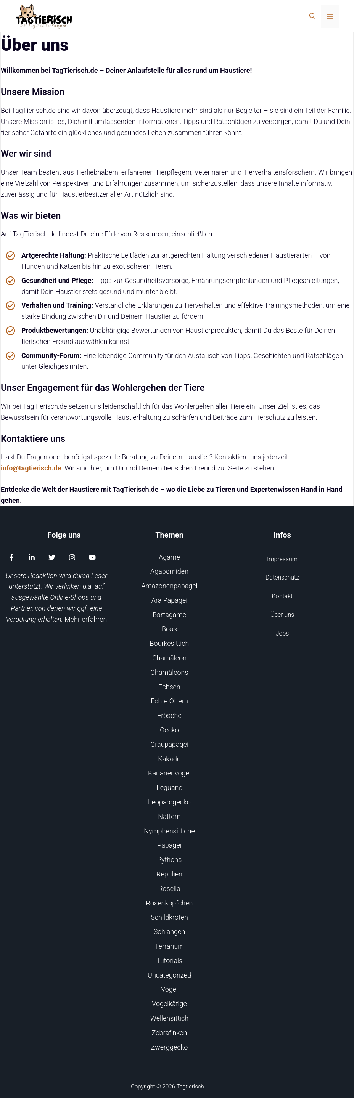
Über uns (282, 614)
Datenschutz (282, 577)
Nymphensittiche (169, 831)
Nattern (169, 816)
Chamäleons (169, 672)
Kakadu (169, 759)
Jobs (282, 633)
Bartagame (169, 615)
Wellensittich (169, 1018)
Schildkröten (169, 917)
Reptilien (169, 874)
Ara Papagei (169, 600)
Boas (169, 629)
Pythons (169, 860)
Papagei (169, 845)
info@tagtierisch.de (31, 468)
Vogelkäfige (169, 1004)
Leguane (169, 787)
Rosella (169, 888)
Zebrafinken (169, 1033)
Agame (169, 557)
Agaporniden (169, 571)
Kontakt (282, 596)
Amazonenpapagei (169, 586)
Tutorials (169, 961)
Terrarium (169, 946)
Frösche (169, 715)
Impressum (282, 559)
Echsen (169, 687)
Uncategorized (169, 975)
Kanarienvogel (169, 773)
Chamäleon (169, 658)
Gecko (169, 730)
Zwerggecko (169, 1047)
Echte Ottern (169, 701)
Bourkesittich (169, 643)
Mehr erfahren (85, 619)
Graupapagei (169, 744)
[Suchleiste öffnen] (312, 16)
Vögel (169, 989)
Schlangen (169, 932)
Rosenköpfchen (169, 903)
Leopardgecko (169, 802)
